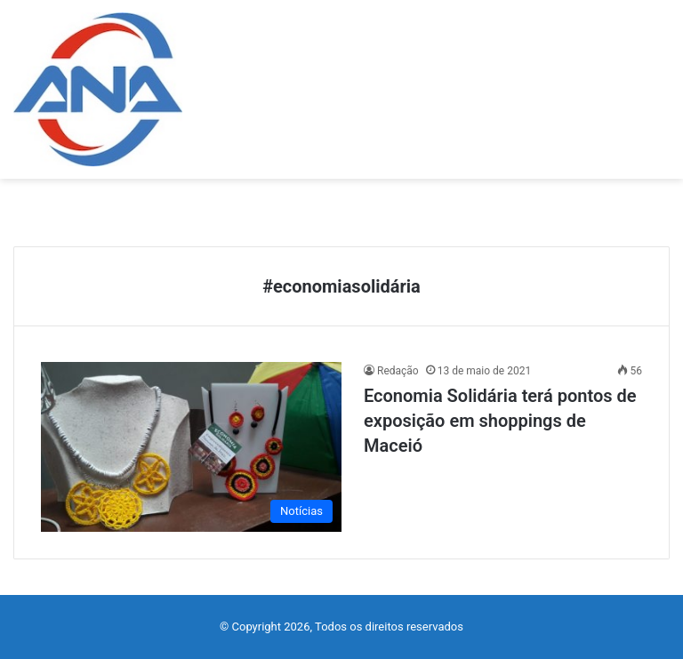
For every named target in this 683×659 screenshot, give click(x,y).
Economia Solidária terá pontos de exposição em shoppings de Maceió (500, 420)
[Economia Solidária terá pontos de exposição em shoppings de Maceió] (191, 447)
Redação (398, 371)
